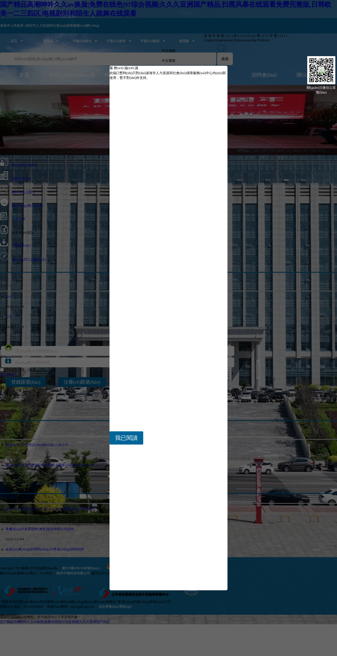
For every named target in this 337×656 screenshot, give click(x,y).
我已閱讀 (126, 438)
